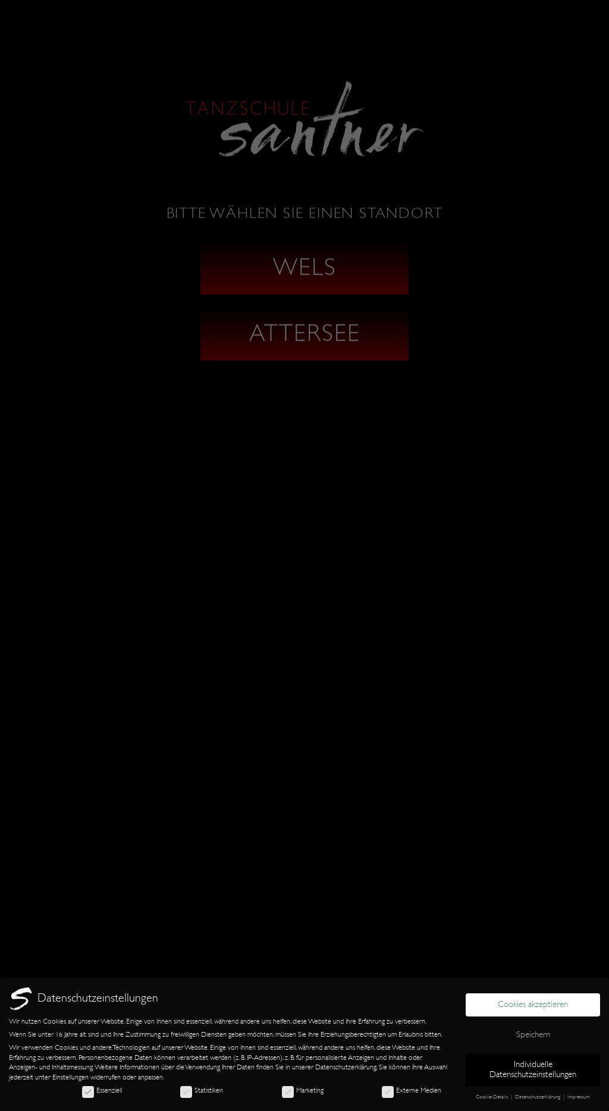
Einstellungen (70, 1077)
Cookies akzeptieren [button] (533, 1004)
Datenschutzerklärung (345, 1067)
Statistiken (201, 1090)
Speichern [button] (533, 1035)
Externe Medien (411, 1090)
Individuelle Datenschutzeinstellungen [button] (532, 1069)
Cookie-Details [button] (493, 1097)
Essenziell (102, 1090)
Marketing (303, 1090)
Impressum (578, 1097)
